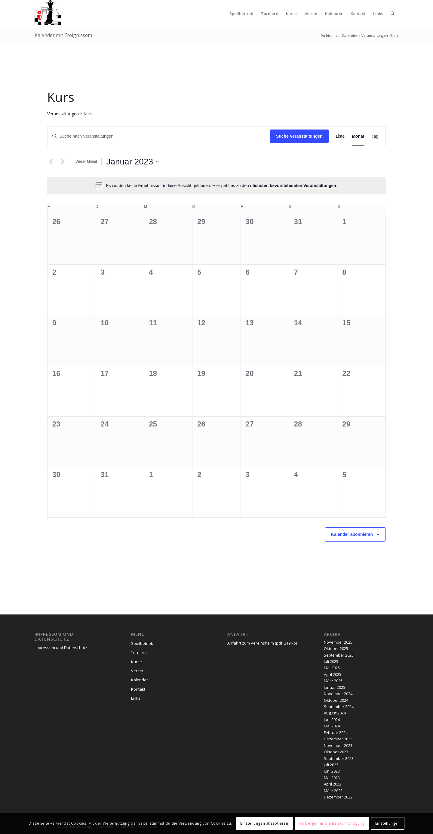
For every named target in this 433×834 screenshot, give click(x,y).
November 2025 (338, 642)
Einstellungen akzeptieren (264, 823)
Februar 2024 (336, 732)
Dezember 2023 (338, 739)
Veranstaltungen (63, 114)
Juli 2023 (331, 764)
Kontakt (138, 689)
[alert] (216, 185)
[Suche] (392, 13)
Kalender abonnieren (352, 534)
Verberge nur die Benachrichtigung (331, 823)
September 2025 (339, 655)
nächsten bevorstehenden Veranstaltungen (293, 185)
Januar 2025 (334, 687)
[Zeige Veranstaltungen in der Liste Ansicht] (340, 136)
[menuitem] (241, 13)
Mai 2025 (332, 667)
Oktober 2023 (336, 751)
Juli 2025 (331, 661)
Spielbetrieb (142, 643)
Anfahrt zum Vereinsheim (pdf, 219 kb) (262, 643)
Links (135, 698)
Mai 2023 (332, 777)
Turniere (139, 652)
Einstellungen (387, 823)
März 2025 (333, 680)
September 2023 (339, 758)
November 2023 (338, 745)
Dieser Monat (86, 161)
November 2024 (338, 693)
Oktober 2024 (336, 700)
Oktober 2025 (336, 648)
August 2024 (335, 713)
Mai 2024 (332, 726)
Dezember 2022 (338, 797)
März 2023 (333, 790)
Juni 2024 (332, 719)
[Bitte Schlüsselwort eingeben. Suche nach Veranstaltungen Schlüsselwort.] (159, 136)
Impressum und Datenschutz (61, 647)
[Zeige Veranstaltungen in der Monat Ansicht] (358, 136)
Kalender (139, 680)
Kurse (136, 661)
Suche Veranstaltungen (299, 136)
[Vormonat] (50, 161)
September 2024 (339, 706)
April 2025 (332, 674)
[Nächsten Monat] (62, 161)
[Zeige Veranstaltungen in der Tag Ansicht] (374, 136)
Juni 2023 (332, 771)
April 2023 (332, 784)
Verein (137, 670)
